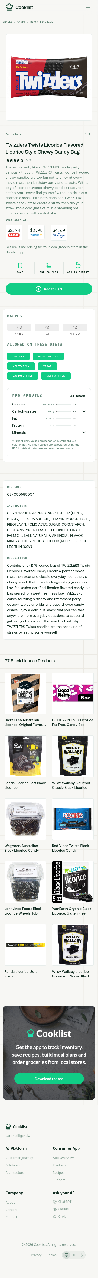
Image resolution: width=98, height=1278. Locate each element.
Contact (11, 1217)
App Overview (63, 1157)
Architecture (15, 1172)
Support (59, 1180)
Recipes (58, 1172)
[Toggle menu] (87, 7)
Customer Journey (19, 1157)
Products (59, 1165)
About (10, 1202)
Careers (11, 1209)
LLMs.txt (18, 1255)
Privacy (36, 1255)
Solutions (13, 1165)
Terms (51, 1255)
